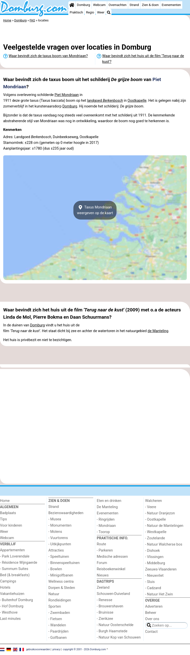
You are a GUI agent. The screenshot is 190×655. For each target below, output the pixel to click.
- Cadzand (153, 588)
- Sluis (150, 582)
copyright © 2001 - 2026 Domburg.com (84, 649)
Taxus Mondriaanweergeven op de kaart (95, 210)
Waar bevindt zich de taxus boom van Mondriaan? (48, 56)
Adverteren (154, 606)
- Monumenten (60, 525)
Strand (134, 5)
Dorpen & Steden (61, 588)
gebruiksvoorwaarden (38, 649)
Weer (100, 12)
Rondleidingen (59, 600)
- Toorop (103, 532)
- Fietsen (55, 619)
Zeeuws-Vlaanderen (161, 569)
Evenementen (171, 5)
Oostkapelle (137, 100)
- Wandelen (57, 625)
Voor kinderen (11, 525)
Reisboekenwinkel (111, 569)
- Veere (150, 507)
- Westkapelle (155, 532)
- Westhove (8, 612)
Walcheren (153, 501)
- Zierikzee (105, 619)
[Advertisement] (95, 33)
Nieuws (103, 575)
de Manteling (158, 331)
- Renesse (104, 600)
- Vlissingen (154, 557)
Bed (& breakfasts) (15, 575)
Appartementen (12, 550)
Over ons (152, 619)
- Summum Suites (14, 569)
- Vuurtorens (58, 538)
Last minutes (10, 619)
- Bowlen (55, 569)
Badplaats (8, 513)
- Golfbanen (57, 638)
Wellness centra (61, 581)
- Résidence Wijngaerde (18, 563)
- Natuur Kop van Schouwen (119, 637)
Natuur (53, 594)
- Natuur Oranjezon (160, 513)
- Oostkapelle (155, 519)
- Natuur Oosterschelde (115, 625)
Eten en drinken (109, 501)
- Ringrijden (105, 519)
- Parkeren (105, 550)
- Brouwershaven (110, 606)
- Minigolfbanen (60, 575)
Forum (102, 563)
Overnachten (118, 5)
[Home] (71, 5)
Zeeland (103, 587)
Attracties (56, 550)
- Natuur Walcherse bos (163, 544)
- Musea (54, 519)
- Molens (55, 532)
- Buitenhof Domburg (16, 600)
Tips (3, 519)
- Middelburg (155, 563)
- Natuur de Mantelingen (164, 526)
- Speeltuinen (58, 557)
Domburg (83, 5)
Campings (8, 581)
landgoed (105, 100)
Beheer (150, 613)
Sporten (54, 606)
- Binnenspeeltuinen (64, 563)
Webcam (99, 5)
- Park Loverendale (14, 556)
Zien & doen (150, 5)
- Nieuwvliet (154, 575)
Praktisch (76, 12)
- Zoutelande (155, 538)
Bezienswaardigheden (65, 513)
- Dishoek (152, 551)
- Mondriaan (106, 526)
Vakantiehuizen (12, 594)
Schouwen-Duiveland (113, 594)
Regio (90, 12)
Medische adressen (112, 557)
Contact (151, 632)
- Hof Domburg (11, 606)
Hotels (5, 587)
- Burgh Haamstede (112, 631)
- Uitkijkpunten (59, 544)
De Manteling (107, 507)
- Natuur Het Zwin (159, 594)
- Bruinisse (105, 612)
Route (101, 544)
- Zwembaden (59, 613)
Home (5, 501)
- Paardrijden (58, 631)
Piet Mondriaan (67, 95)
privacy (56, 649)
